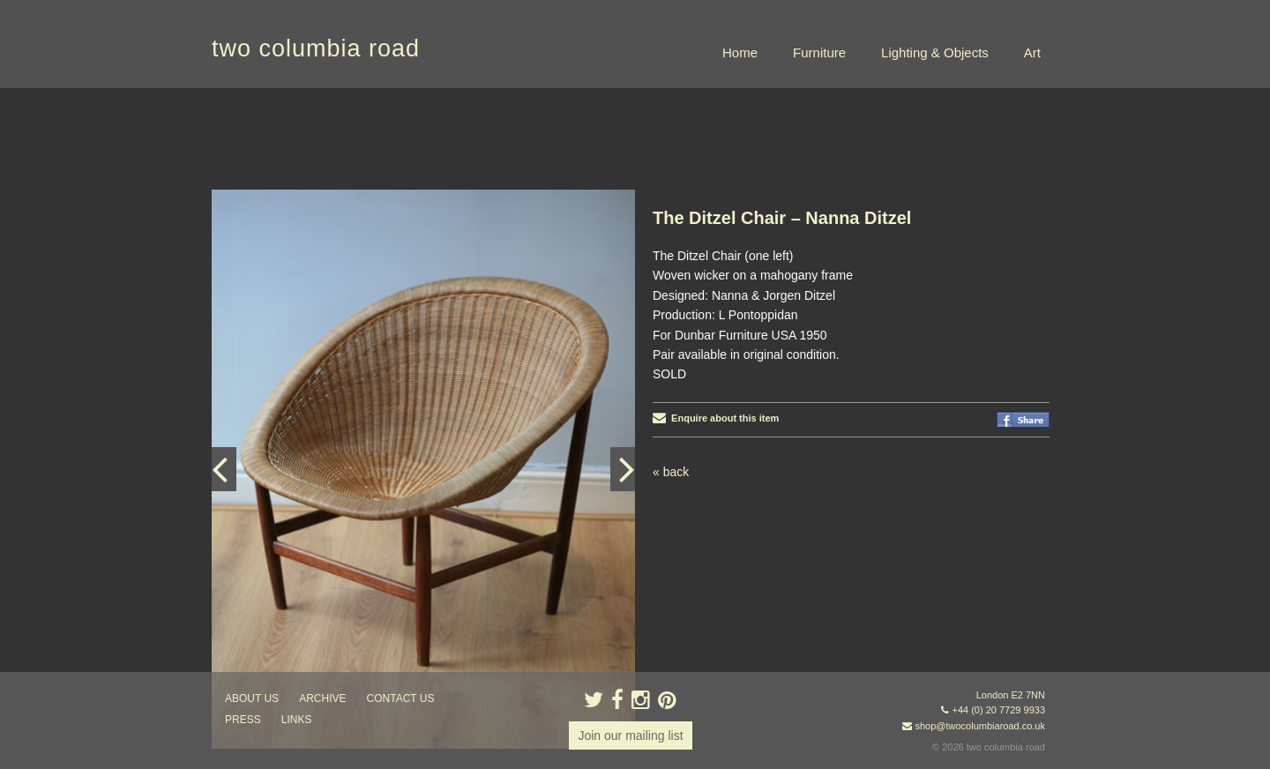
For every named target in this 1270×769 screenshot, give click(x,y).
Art (1032, 52)
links (296, 719)
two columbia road (316, 48)
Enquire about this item (716, 418)
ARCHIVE (322, 698)
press (243, 719)
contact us (401, 698)
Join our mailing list (630, 735)
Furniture (819, 52)
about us (252, 698)
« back (671, 472)
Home (740, 52)
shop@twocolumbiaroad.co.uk (980, 725)
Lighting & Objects (935, 52)
